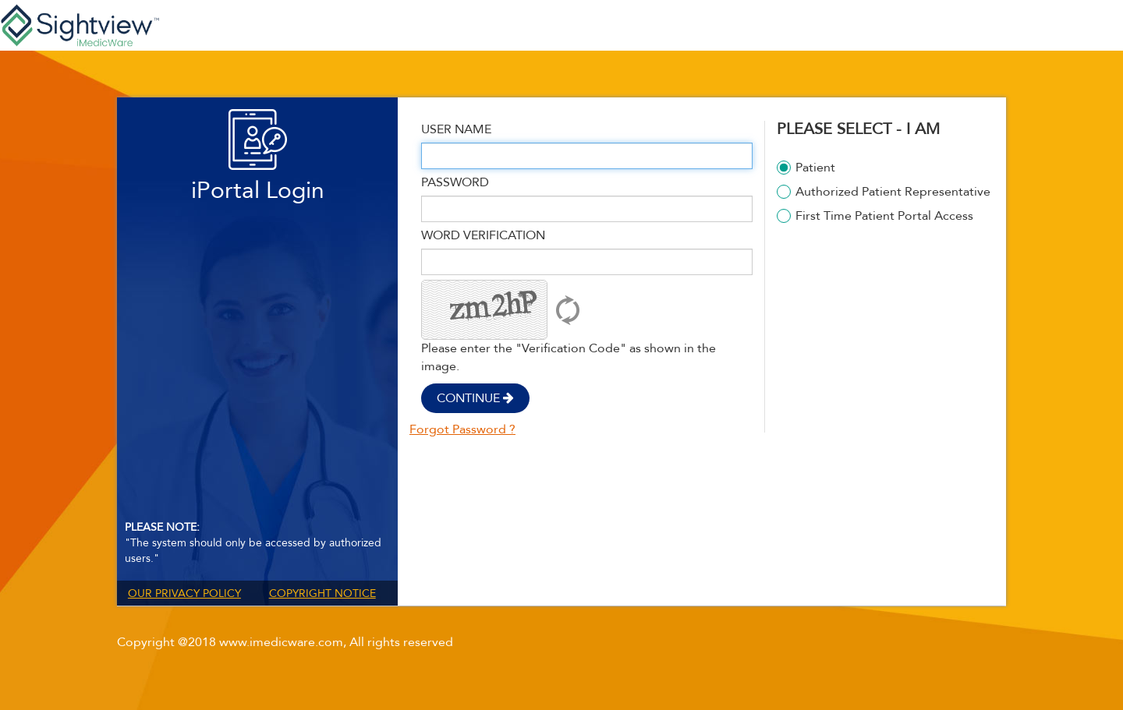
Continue (475, 398)
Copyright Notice (322, 593)
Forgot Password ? (462, 429)
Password (455, 182)
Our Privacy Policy (184, 593)
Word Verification (483, 235)
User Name (456, 129)
